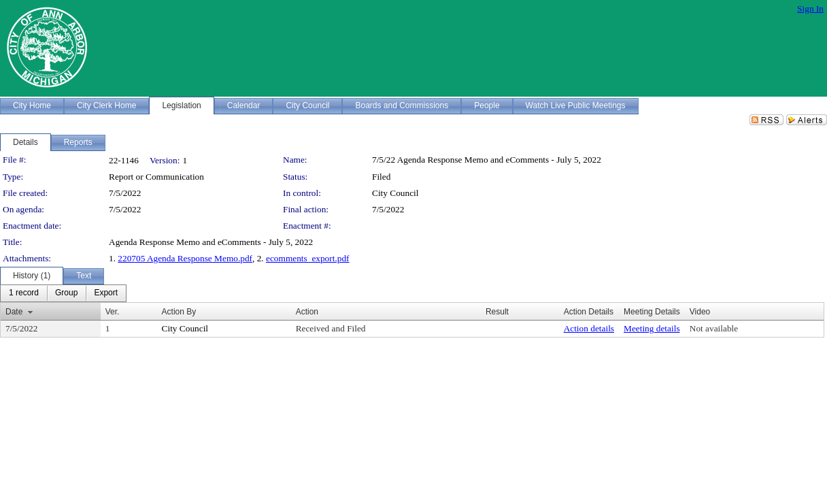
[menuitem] (24, 293)
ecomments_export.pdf (308, 258)
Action (307, 311)
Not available (714, 328)
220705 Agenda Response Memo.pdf (185, 258)
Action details (589, 328)
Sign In (810, 8)
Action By (179, 311)
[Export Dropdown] (106, 293)
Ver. (112, 311)
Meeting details (652, 328)
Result (497, 311)
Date (13, 311)
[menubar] (63, 293)
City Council (395, 193)
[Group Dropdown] (66, 293)
